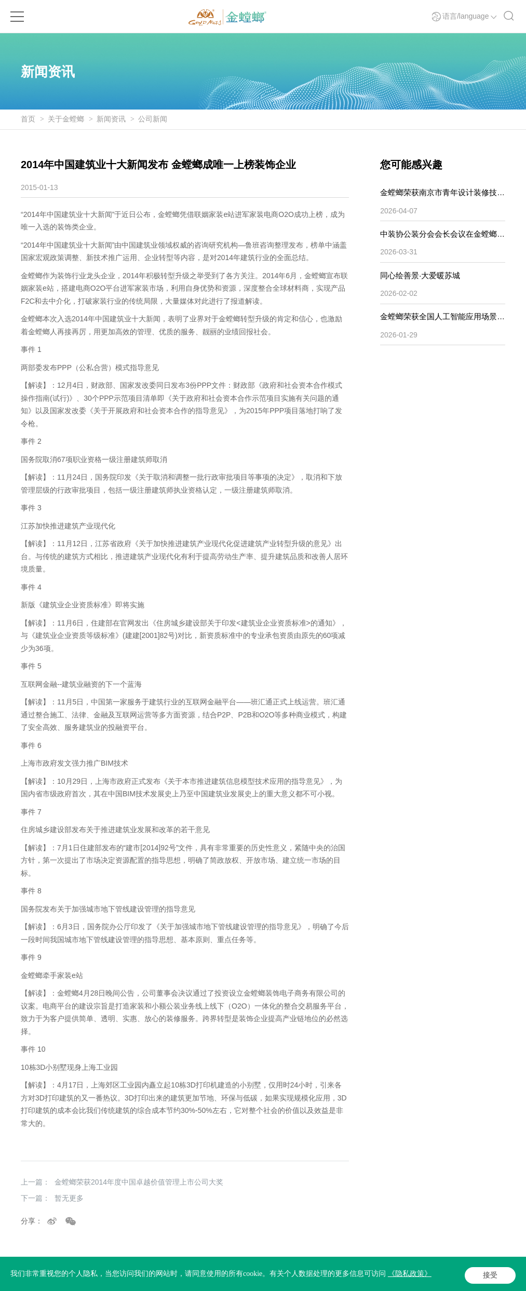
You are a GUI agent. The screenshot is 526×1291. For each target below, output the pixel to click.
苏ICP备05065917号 (114, 1278)
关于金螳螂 (66, 119)
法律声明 (235, 1278)
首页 (28, 119)
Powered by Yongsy (178, 1278)
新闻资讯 (111, 119)
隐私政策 (273, 1278)
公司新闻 (152, 119)
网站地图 (310, 1278)
